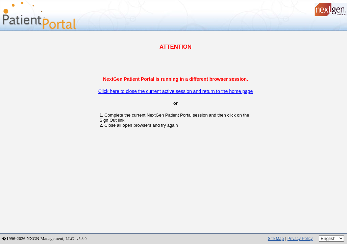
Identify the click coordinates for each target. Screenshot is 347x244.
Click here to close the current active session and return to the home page (175, 91)
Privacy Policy (300, 238)
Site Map (276, 238)
